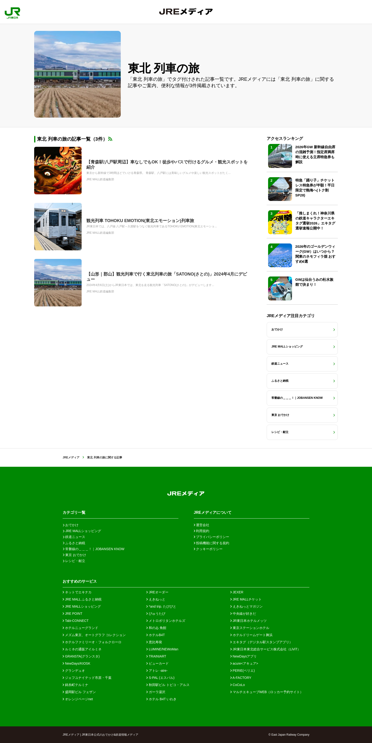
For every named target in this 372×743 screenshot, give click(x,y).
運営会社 (201, 525)
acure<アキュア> (244, 663)
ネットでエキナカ (77, 592)
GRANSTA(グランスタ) (81, 656)
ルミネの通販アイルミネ (82, 649)
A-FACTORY (240, 677)
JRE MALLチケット (246, 599)
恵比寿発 (154, 642)
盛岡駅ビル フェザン (79, 692)
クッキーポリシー (208, 549)
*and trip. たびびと (161, 606)
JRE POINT (72, 613)
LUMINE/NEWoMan (162, 649)
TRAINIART (156, 656)
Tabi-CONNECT (75, 620)
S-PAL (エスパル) (160, 677)
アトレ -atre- (156, 670)
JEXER (236, 592)
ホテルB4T (155, 635)
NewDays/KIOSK (76, 663)
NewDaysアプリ (243, 656)
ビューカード (157, 663)
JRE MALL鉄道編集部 (100, 179)
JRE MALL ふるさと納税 (82, 599)
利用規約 (201, 531)
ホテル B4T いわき (161, 699)
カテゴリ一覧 (74, 512)
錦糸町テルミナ (75, 685)
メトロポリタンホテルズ (165, 620)
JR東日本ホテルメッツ (248, 620)
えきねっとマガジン (246, 606)
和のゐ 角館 (156, 628)
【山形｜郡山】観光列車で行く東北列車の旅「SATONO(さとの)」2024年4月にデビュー (166, 277)
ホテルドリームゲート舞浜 (251, 635)
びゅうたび (155, 613)
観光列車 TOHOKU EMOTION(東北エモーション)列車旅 (140, 220)
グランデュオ (74, 670)
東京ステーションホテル (249, 628)
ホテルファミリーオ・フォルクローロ (92, 642)
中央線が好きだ (243, 613)
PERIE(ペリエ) (242, 670)
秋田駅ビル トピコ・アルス (168, 685)
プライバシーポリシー (211, 537)
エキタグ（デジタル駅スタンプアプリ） (261, 642)
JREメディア (71, 457)
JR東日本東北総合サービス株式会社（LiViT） (265, 649)
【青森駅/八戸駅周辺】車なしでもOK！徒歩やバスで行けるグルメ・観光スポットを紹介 (167, 165)
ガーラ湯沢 (155, 692)
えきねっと (155, 599)
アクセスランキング (285, 138)
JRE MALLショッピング (82, 606)
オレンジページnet (78, 699)
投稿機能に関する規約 (211, 543)
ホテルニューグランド (80, 628)
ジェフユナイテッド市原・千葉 (87, 677)
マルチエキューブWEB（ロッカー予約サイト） (266, 692)
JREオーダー (157, 592)
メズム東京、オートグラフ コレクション (94, 635)
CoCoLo (237, 685)
